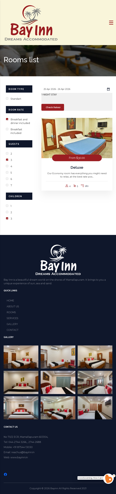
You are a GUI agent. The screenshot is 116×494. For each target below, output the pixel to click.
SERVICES (12, 318)
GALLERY (12, 324)
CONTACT (13, 330)
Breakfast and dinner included (20, 121)
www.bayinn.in (19, 457)
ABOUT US (13, 306)
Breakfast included (16, 131)
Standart (16, 98)
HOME (10, 300)
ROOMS (11, 312)
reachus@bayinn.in (22, 452)
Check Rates (54, 107)
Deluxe (77, 167)
